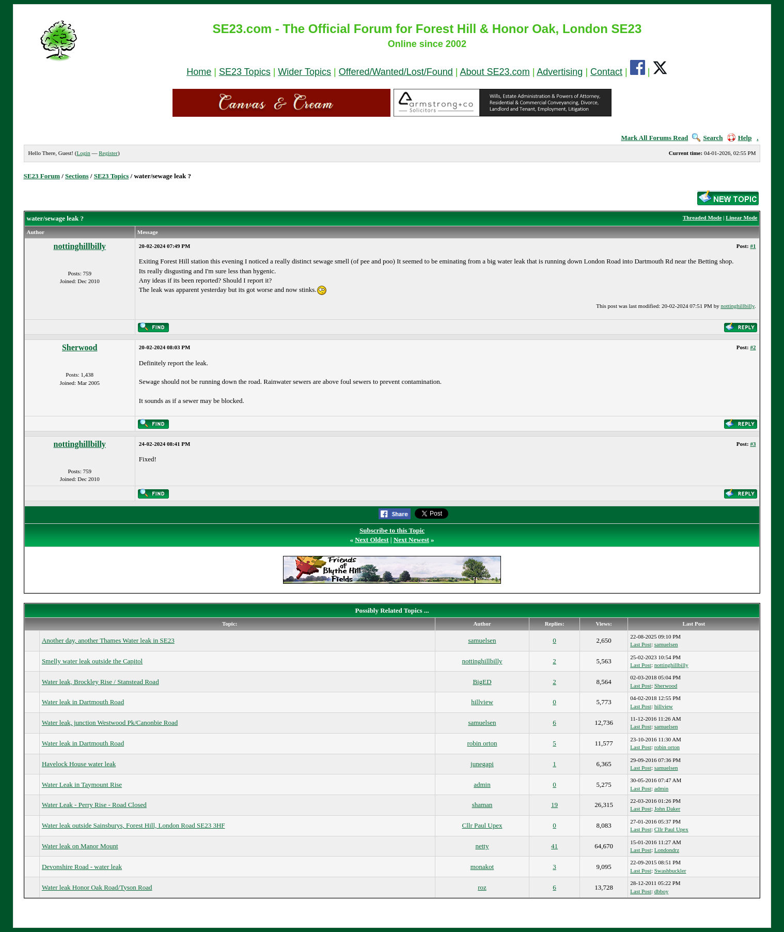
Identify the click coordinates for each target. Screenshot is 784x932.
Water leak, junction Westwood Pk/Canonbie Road (110, 722)
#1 (753, 246)
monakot (482, 867)
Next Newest (411, 539)
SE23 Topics (245, 72)
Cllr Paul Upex (482, 825)
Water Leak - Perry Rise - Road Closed (94, 805)
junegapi (482, 764)
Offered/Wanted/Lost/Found (396, 72)
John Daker (667, 808)
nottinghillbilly (80, 246)
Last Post (640, 644)
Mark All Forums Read (654, 138)
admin (482, 784)
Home (198, 72)
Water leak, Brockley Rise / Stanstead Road (100, 682)
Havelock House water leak (79, 764)
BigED (482, 682)
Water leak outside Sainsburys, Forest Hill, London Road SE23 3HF (133, 825)
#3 (753, 444)
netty (482, 846)
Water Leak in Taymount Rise (82, 784)
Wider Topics (304, 72)
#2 (753, 347)
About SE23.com (495, 72)
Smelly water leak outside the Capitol (92, 661)
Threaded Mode (702, 217)
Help (739, 138)
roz (482, 887)
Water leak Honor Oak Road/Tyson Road (97, 887)
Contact (606, 72)
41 (554, 846)
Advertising (560, 72)
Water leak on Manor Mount (80, 846)
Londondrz (666, 850)
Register (108, 153)
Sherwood (79, 347)
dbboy (661, 891)
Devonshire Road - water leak (82, 867)
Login (83, 153)
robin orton (482, 743)
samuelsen (482, 640)
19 (554, 805)
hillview (482, 702)
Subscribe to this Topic (392, 530)
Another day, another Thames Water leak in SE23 (108, 640)
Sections (77, 176)
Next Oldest (371, 539)
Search (707, 138)
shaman (482, 805)
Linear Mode (741, 217)
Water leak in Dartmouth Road (83, 702)
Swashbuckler (670, 870)
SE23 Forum (42, 176)
